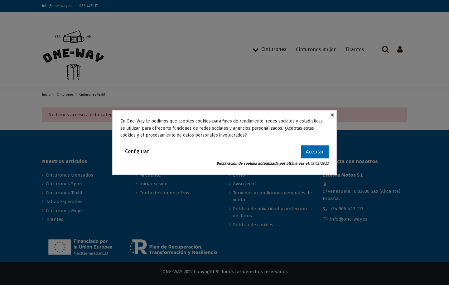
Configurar (137, 151)
